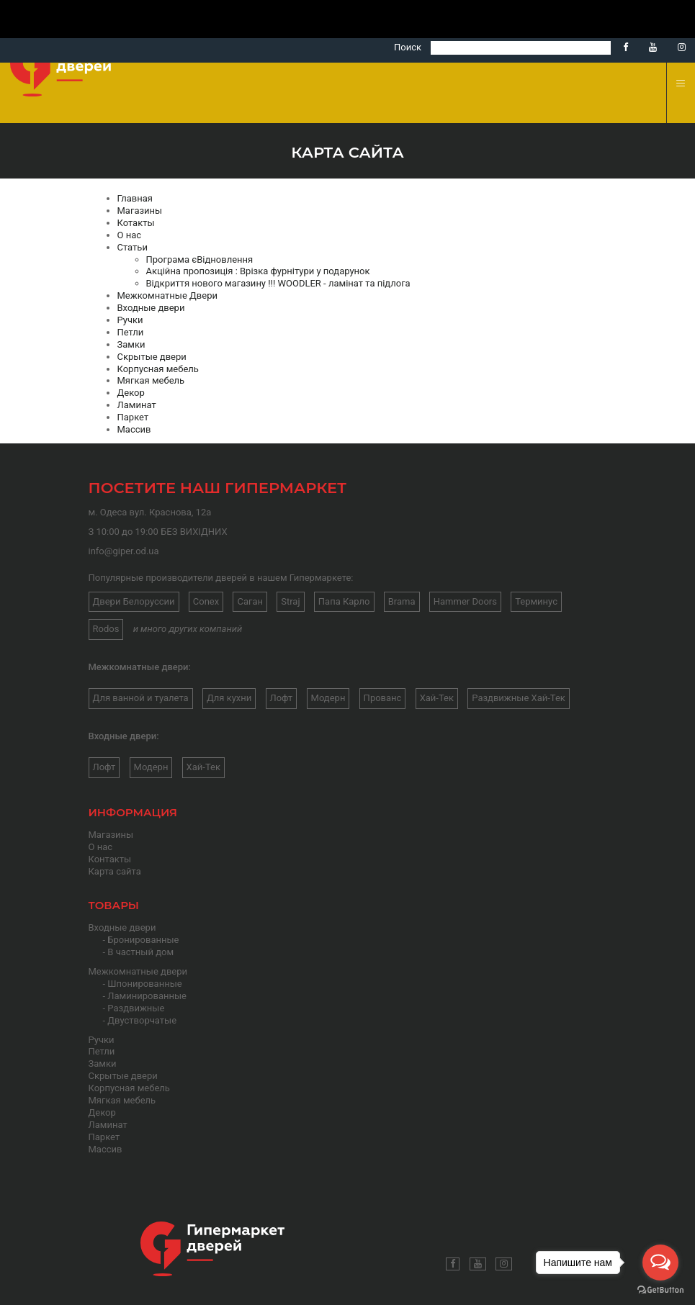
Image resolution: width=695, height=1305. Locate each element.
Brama (402, 601)
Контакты (110, 859)
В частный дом (140, 952)
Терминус (536, 601)
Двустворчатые (141, 1020)
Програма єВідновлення (200, 259)
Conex (206, 601)
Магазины (140, 210)
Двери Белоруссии (134, 601)
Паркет (133, 417)
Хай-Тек (437, 697)
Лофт (281, 697)
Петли (130, 332)
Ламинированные (147, 995)
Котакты (136, 222)
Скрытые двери (152, 356)
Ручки (130, 320)
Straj (290, 601)
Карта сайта (115, 871)
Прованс (383, 697)
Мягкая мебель (151, 380)
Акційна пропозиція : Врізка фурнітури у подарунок (258, 271)
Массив (134, 429)
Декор (131, 392)
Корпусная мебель (158, 368)
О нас (129, 235)
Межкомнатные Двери (167, 295)
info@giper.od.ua (124, 551)
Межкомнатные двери (138, 971)
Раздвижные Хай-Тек (518, 697)
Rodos (106, 628)
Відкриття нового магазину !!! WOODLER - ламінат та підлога (278, 283)
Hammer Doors (465, 601)
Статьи (132, 247)
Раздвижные (135, 1008)
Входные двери (151, 307)
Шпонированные (144, 983)
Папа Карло (344, 601)
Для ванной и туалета (141, 697)
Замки (131, 344)
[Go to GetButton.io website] (660, 1290)
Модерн (328, 697)
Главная (135, 198)
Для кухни (229, 697)
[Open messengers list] (660, 1263)
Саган (250, 601)
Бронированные (143, 939)
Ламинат (136, 404)
